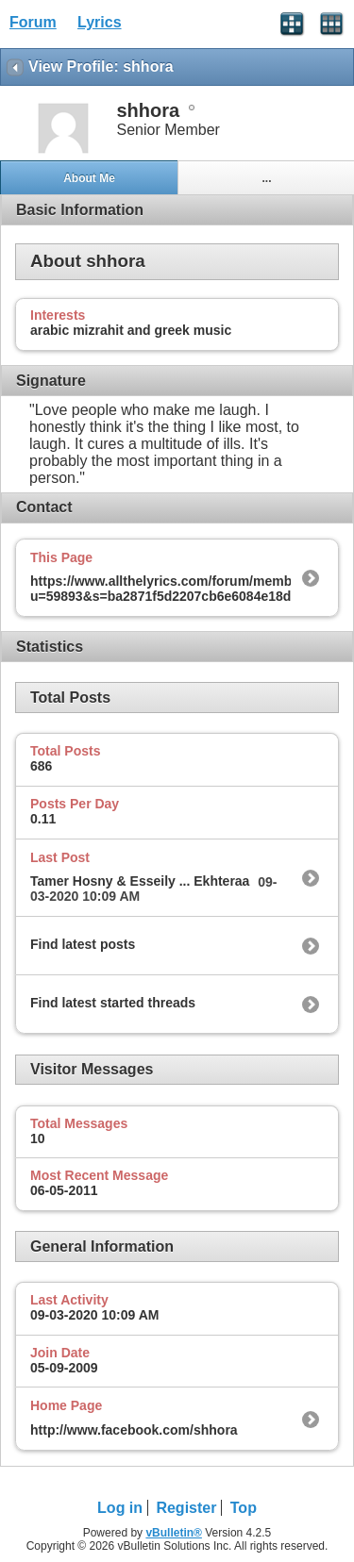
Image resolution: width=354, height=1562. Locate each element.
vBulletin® (173, 1532)
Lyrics (99, 22)
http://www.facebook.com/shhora (134, 1429)
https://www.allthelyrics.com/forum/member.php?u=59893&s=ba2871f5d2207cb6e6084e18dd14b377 (187, 588)
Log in (120, 1508)
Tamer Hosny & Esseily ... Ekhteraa (139, 881)
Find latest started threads (112, 1002)
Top (243, 1508)
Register (186, 1508)
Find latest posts (82, 944)
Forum (33, 22)
